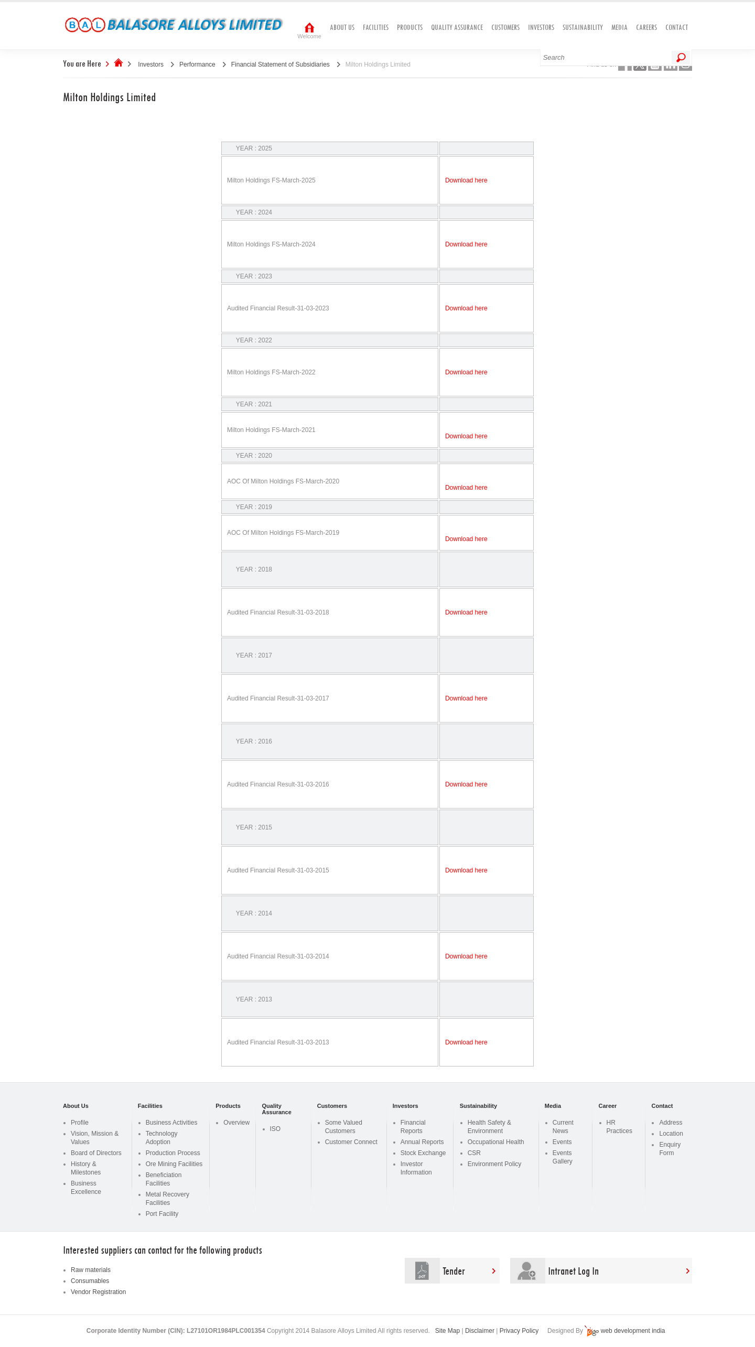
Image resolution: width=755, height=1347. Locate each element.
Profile (80, 1122)
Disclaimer (479, 1330)
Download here (466, 180)
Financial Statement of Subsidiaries (280, 64)
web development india (633, 1330)
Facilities (376, 27)
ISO (275, 1129)
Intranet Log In (573, 1270)
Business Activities (172, 1122)
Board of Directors (96, 1153)
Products (410, 27)
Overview (236, 1122)
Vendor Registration (98, 1292)
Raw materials (91, 1270)
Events (562, 1142)
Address (670, 1122)
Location (671, 1133)
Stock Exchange (423, 1153)
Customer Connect (351, 1142)
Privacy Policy (519, 1330)
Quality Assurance (457, 27)
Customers (505, 27)
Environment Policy (495, 1164)
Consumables (90, 1281)
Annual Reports (422, 1142)
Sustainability (583, 27)
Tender (454, 1270)
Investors (541, 27)
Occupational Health (496, 1142)
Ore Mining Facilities (174, 1164)
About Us (342, 27)
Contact (676, 27)
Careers (646, 27)
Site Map (447, 1330)
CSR (474, 1153)
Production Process (173, 1153)
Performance (197, 64)
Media (619, 27)
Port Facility (162, 1213)
